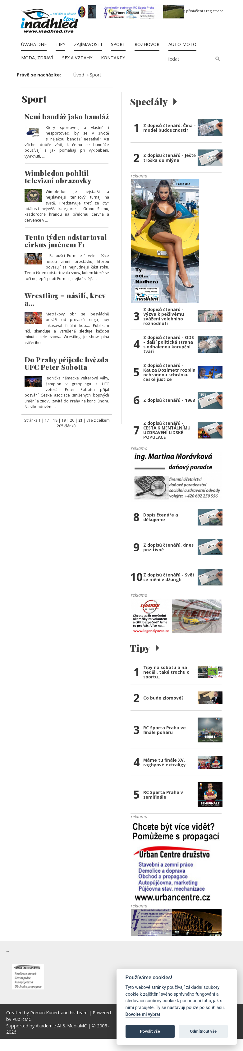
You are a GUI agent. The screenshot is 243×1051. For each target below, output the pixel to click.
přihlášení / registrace (202, 10)
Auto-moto (182, 44)
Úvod (78, 75)
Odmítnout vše (203, 1031)
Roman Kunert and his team (59, 1013)
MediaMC (77, 1026)
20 (72, 420)
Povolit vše (150, 1031)
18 (55, 420)
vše (90, 420)
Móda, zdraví (37, 58)
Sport (118, 44)
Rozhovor (147, 44)
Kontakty (113, 58)
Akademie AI (48, 1026)
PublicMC (21, 1019)
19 (64, 420)
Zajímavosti (88, 44)
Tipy (60, 44)
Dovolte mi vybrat (143, 1014)
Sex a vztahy (77, 58)
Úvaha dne (34, 44)
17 (47, 420)
